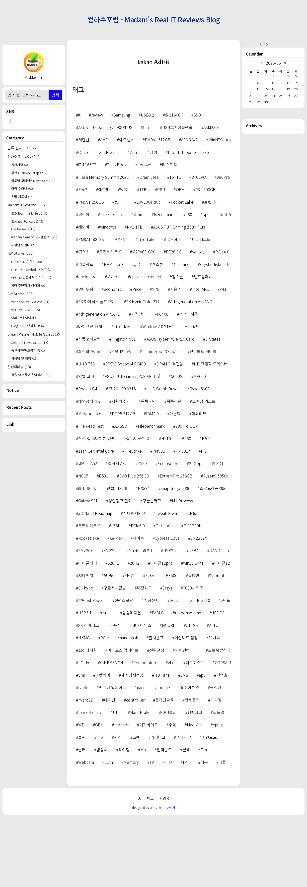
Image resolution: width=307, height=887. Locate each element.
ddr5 (226, 284)
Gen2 (174, 669)
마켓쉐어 (102, 744)
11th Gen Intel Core (96, 520)
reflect (155, 346)
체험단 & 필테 (24, 244)
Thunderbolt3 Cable (160, 420)
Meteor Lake (89, 483)
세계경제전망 (132, 744)
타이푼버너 (87, 632)
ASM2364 (211, 196)
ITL (204, 520)
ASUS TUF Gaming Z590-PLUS (105, 196)
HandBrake (140, 781)
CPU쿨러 (169, 781)
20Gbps (196, 533)
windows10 (200, 669)
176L (115, 595)
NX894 (144, 557)
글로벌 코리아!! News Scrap (33, 180)
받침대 (102, 819)
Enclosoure (167, 533)
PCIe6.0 (138, 595)
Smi (81, 744)
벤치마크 (194, 781)
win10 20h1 (193, 632)
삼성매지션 (131, 682)
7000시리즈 (193, 657)
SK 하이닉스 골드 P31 (96, 371)
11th (109, 831)
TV (152, 831)
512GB (192, 694)
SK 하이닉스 (88, 694)
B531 (103, 545)
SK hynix (85, 657)
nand (141, 757)
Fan (204, 819)
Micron (113, 346)
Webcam (86, 831)
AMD (104, 209)
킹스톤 (177, 346)
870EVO (199, 246)
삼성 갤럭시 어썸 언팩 (96, 508)
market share (90, 781)
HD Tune (162, 744)
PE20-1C (173, 321)
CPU (161, 259)
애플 (222, 831)
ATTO (214, 694)
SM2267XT (199, 607)
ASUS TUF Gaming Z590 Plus (179, 296)
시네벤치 (85, 645)
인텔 (155, 358)
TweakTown (166, 582)
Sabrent (217, 645)
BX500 (171, 645)
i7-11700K (192, 595)
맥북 (204, 831)
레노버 (83, 296)
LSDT (219, 533)
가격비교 (158, 806)
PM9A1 (121, 308)
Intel (147, 196)
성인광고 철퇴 (120, 570)
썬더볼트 (164, 819)
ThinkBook (117, 234)
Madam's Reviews (26, 204)
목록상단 (173, 470)
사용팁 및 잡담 (24, 358)
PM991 (159, 520)
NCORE (168, 694)
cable (83, 757)
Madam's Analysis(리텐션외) (34, 237)
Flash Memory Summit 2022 (103, 246)
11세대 (215, 707)
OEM (180, 259)
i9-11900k (87, 557)
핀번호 (222, 744)
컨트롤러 (192, 769)
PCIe (104, 707)
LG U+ (83, 732)
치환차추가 (120, 470)
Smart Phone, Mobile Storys (33, 334)
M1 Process (182, 570)
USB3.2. (170, 620)
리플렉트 (85, 333)
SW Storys (20, 293)
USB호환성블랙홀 (177, 196)
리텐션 (83, 209)
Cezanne (181, 333)
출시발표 (156, 707)
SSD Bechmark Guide (29, 213)
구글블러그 (152, 570)
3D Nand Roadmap (95, 582)
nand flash (129, 707)
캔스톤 (157, 333)
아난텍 (175, 483)
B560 (186, 508)
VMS (184, 744)
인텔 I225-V (121, 420)
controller (135, 769)
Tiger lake (123, 396)
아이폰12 (222, 632)
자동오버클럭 (89, 408)
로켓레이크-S (110, 321)
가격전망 (138, 383)
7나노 (150, 645)
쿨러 (82, 819)
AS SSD (120, 495)
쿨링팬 (215, 757)
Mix (143, 819)
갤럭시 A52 (87, 533)
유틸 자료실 (22, 196)
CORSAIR (223, 732)
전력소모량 (123, 669)
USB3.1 (85, 682)
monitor (121, 794)
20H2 (135, 632)
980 (188, 284)
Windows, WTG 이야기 (30, 301)
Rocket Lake (182, 271)
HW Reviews (23, 229)
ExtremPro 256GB (176, 545)
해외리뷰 (198, 483)
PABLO (158, 682)
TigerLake (146, 308)
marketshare (111, 284)
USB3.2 (147, 184)
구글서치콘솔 (115, 657)
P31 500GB (205, 259)
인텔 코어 (86, 445)
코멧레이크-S (89, 595)
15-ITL (175, 246)
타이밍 (124, 819)
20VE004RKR (148, 271)
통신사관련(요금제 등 (28, 350)
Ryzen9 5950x (215, 545)
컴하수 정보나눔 (24, 156)
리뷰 (168, 831)
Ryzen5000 (200, 458)
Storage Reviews (27, 221)
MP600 (199, 445)
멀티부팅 (85, 358)
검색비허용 (188, 383)
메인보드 (209, 806)
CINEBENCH (111, 732)
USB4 (193, 620)
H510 (166, 508)
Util (116, 781)
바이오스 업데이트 (123, 719)
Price (136, 358)
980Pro (223, 246)
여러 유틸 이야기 (26, 317)
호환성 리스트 (204, 470)
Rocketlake (88, 607)
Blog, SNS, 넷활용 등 (29, 325)
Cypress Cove (167, 607)
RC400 (162, 383)
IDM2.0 (152, 483)
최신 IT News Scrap (29, 172)
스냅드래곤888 (212, 557)
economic (113, 358)
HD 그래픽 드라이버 (211, 433)
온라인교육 (164, 769)
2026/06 (273, 63)
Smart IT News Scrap (29, 342)
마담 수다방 (22, 188)
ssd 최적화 (87, 719)
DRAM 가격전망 (169, 433)
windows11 (109, 221)
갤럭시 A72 (117, 533)
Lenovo (144, 234)
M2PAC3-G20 (143, 321)
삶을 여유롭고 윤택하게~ (31, 374)
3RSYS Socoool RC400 (125, 433)
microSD (85, 769)
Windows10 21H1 (158, 396)
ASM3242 (189, 209)
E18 (99, 806)
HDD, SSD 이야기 (26, 261)
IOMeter (173, 308)
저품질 (115, 694)
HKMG (84, 707)
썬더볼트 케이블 (203, 420)
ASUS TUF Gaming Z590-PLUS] (132, 445)
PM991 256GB (91, 271)
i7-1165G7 (87, 234)
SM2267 (85, 620)
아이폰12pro (161, 632)
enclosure (87, 346)
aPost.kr (155, 877)
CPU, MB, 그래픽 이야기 (31, 277)
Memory (131, 831)
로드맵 (218, 781)
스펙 (136, 806)
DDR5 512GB (123, 483)
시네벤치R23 (134, 582)
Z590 (142, 533)
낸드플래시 (203, 346)
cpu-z (218, 794)
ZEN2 (129, 645)
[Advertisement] (153, 113)
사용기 (175, 358)
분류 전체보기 (23, 147)
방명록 (164, 868)
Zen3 (82, 259)
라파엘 (216, 769)
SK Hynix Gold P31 (142, 371)
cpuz (134, 346)
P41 (223, 358)
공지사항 (19, 164)
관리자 (171, 877)
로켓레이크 (213, 271)
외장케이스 (190, 757)
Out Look (164, 595)
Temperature (145, 732)
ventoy (198, 321)
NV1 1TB (135, 296)
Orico (83, 221)
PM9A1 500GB (91, 308)
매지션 (109, 769)
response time (188, 682)
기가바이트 (148, 794)
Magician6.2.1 (141, 620)
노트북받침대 (219, 719)
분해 (186, 819)
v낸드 (225, 669)
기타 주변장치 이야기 (29, 285)
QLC (137, 333)
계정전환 (151, 669)
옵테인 (193, 645)
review (97, 184)
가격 (118, 806)
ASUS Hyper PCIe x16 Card (171, 408)
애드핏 (103, 259)
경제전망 (183, 806)
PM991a (183, 520)
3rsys (167, 657)
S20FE (113, 632)
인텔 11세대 (117, 557)
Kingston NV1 (123, 408)
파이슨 (138, 607)
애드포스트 (194, 732)
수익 (172, 794)
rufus (107, 682)
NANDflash (219, 620)
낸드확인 (192, 396)
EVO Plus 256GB (134, 545)
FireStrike (133, 520)
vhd (171, 732)
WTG (124, 259)
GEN (99, 794)
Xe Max (116, 607)
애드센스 (126, 209)
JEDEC (218, 682)
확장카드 (144, 657)
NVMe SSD (113, 333)
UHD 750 (86, 433)
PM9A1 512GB (157, 209)
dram (138, 284)
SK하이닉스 (141, 694)
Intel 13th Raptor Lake (188, 221)
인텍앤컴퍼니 (186, 719)
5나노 (109, 645)
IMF (186, 831)
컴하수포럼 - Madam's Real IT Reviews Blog (153, 19)
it (79, 184)
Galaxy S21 (88, 570)
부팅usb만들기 (91, 669)
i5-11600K (174, 184)
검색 (55, 95)
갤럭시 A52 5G (138, 508)
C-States (213, 408)
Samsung (122, 184)
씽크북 (120, 271)
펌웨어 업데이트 (112, 757)
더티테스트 (201, 308)
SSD (197, 184)
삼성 (153, 221)
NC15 (83, 545)
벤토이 (83, 284)
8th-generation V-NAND (191, 371)
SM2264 (110, 620)
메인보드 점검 (186, 707)
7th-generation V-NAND (99, 383)
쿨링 (82, 806)
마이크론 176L (90, 396)
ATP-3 (83, 321)
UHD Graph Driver (163, 458)
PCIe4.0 (222, 321)
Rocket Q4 (87, 458)
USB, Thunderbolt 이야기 (32, 269)
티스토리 (169, 234)
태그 (150, 868)
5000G (177, 445)
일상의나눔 (19, 366)
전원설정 (156, 719)
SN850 (194, 582)
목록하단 (148, 470)
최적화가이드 (89, 420)
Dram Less (149, 246)
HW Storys (20, 253)
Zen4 (134, 221)
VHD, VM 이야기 (25, 309)
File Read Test (91, 495)
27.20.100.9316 (122, 458)
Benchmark (164, 284)
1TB (143, 259)
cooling (163, 757)
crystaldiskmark (214, 333)
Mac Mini (194, 794)
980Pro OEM (186, 495)
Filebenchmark (151, 495)
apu (202, 744)
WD (81, 794)
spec (207, 284)
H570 (207, 508)
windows (108, 296)
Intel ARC (200, 358)
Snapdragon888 (174, 557)
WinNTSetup (220, 209)
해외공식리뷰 (89, 470)
